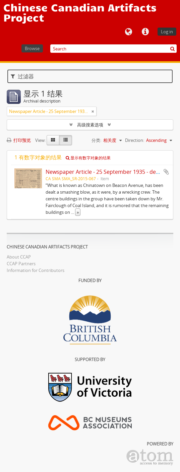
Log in (167, 32)
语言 (128, 32)
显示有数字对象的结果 (88, 158)
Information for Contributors (35, 270)
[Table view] (65, 140)
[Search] (113, 48)
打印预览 (19, 140)
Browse (32, 48)
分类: (96, 140)
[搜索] (172, 48)
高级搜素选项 (90, 125)
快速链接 (145, 32)
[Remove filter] (93, 111)
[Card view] (53, 140)
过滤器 (22, 76)
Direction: (134, 140)
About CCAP (19, 257)
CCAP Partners (21, 264)
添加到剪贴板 (166, 171)
